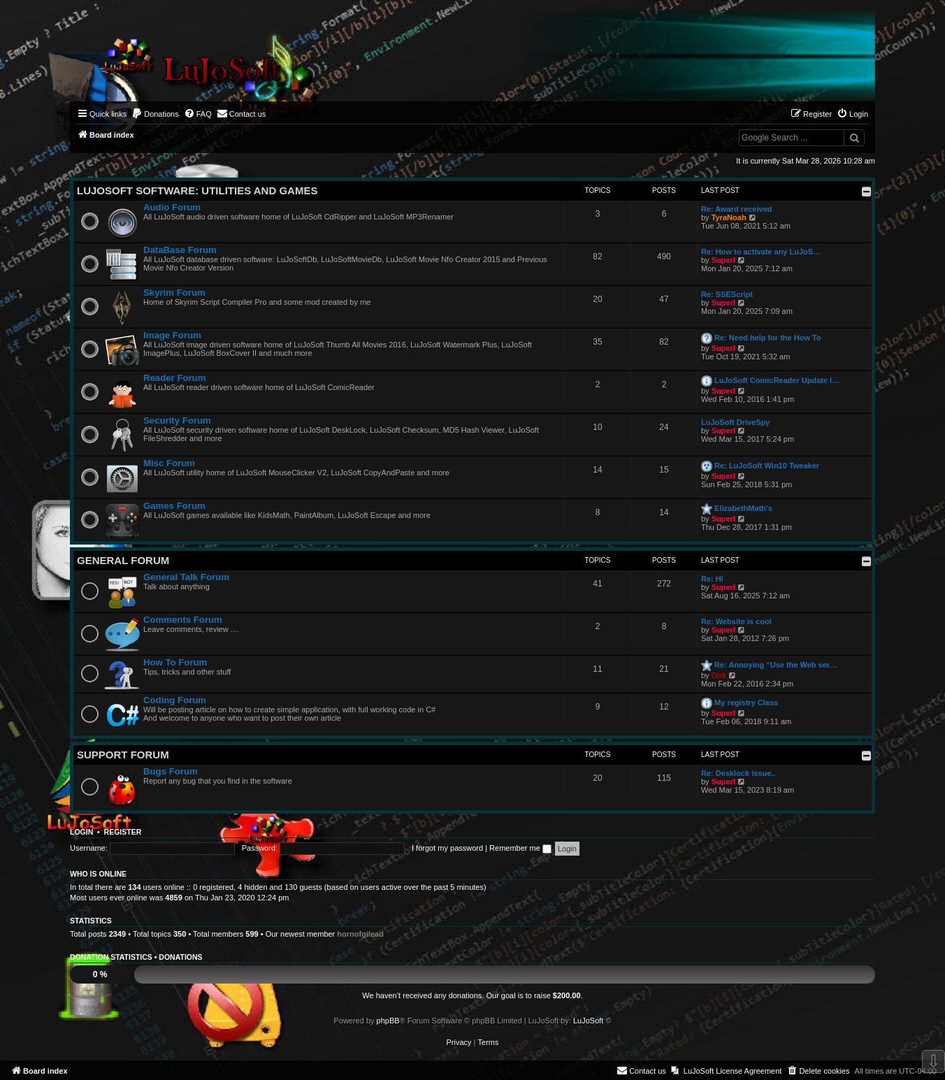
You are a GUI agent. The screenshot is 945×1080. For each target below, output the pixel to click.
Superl (723, 260)
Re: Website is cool (736, 621)
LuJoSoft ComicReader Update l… (776, 380)
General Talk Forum (186, 577)
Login (81, 832)
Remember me (520, 848)
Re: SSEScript (727, 294)
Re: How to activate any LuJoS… (761, 251)
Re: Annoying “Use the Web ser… (775, 665)
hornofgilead (360, 934)
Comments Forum (182, 619)
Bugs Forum (170, 771)
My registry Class (746, 702)
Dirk (719, 675)
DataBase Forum (180, 250)
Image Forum (172, 335)
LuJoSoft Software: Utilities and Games (197, 190)
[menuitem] (155, 114)
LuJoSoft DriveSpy (735, 422)
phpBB (388, 1020)
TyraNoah (729, 217)
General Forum (123, 560)
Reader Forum (174, 378)
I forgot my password (447, 848)
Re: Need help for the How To (767, 337)
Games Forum (174, 506)
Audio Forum (172, 207)
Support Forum (123, 755)
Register (123, 832)
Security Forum (177, 420)
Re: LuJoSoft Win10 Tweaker (766, 465)
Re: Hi (712, 579)
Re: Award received (736, 209)
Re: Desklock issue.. (738, 773)
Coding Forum (174, 700)
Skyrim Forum (174, 292)
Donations (180, 957)
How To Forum (175, 662)
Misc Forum (169, 463)
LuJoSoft (588, 1020)
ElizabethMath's (743, 508)
